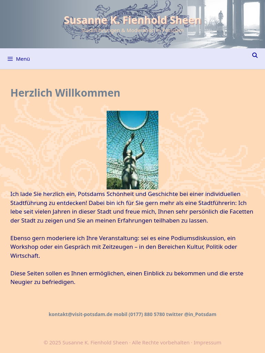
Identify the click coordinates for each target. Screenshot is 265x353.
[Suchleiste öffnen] (255, 55)
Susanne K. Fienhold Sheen (132, 20)
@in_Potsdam (200, 314)
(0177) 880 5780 (147, 314)
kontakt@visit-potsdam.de (80, 314)
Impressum (207, 342)
